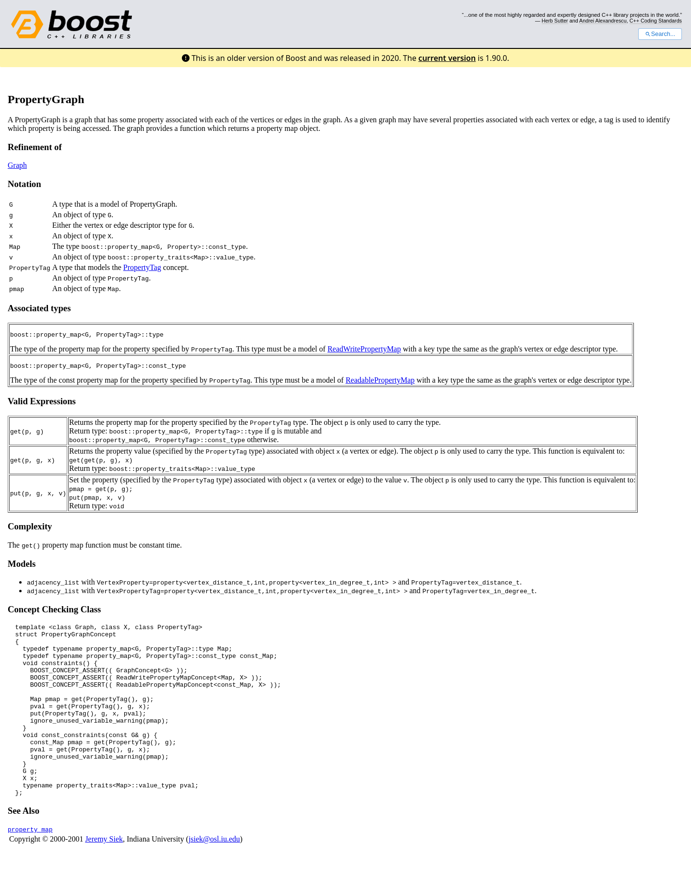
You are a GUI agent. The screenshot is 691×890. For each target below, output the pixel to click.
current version (447, 58)
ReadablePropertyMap (380, 383)
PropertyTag (142, 267)
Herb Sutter (555, 20)
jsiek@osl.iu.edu (214, 876)
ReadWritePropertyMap (364, 350)
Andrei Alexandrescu (603, 20)
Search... (660, 34)
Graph (17, 165)
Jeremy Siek (104, 876)
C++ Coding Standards (656, 20)
